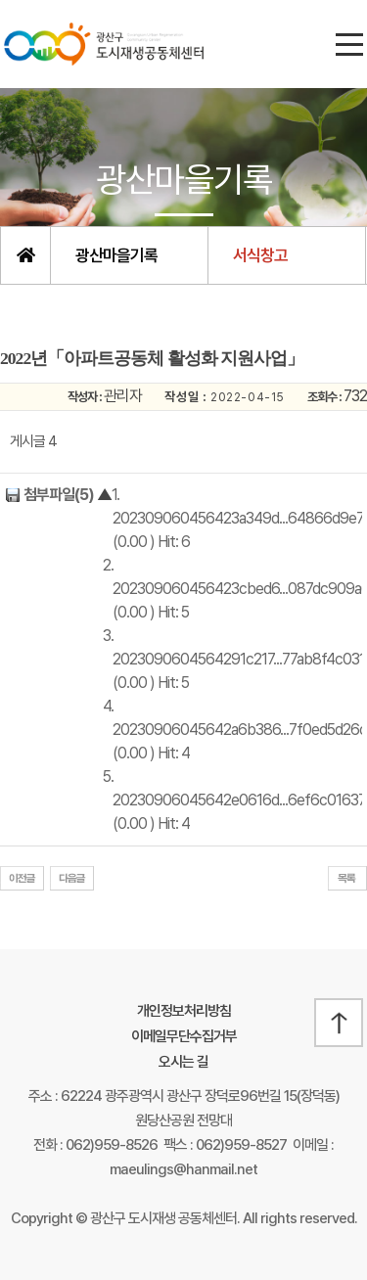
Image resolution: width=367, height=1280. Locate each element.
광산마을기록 (116, 255)
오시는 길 (183, 1062)
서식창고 (260, 255)
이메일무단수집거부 (184, 1036)
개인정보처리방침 (184, 1011)
